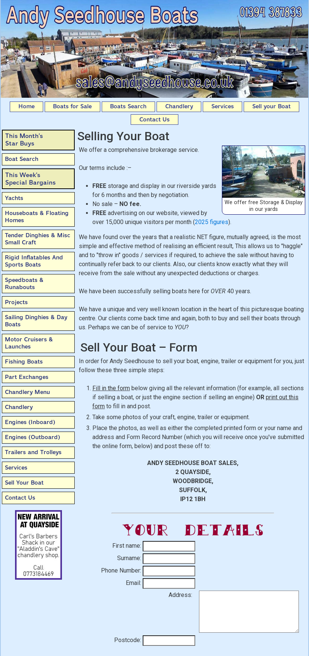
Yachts (14, 198)
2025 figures (211, 222)
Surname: (129, 558)
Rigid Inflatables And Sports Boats (34, 261)
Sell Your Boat (24, 482)
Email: (133, 582)
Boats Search (128, 106)
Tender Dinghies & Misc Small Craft (37, 239)
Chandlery (179, 106)
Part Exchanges (26, 377)
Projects (16, 302)
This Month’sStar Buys (24, 139)
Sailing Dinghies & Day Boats (36, 321)
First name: (126, 545)
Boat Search (21, 159)
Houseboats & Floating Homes (37, 217)
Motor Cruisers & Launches (29, 343)
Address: (180, 594)
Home (26, 106)
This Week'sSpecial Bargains (30, 178)
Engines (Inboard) (30, 422)
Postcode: (127, 640)
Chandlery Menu (27, 392)
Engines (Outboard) (32, 437)
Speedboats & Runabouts (24, 284)
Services (222, 106)
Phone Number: (121, 570)
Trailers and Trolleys (33, 452)
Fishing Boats (24, 361)
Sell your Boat (271, 106)
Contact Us (154, 119)
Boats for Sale (72, 106)
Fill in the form (111, 388)
